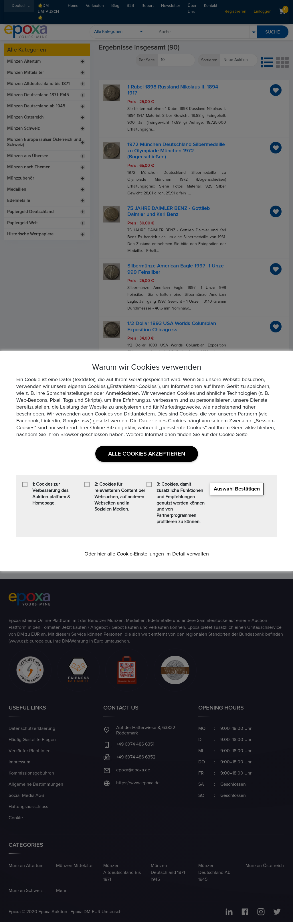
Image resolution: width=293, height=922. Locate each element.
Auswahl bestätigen (237, 489)
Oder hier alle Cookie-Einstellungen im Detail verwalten (146, 554)
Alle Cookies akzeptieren (146, 454)
